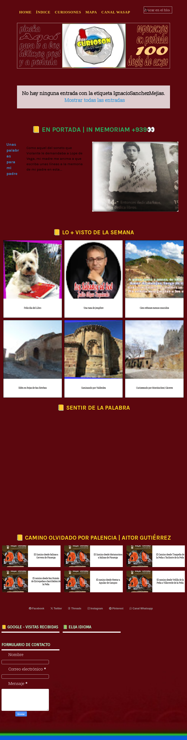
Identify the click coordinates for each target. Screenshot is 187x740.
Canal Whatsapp (141, 608)
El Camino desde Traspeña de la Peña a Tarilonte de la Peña (170, 556)
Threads (74, 608)
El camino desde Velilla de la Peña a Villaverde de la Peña (170, 581)
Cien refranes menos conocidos (154, 308)
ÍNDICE (43, 12)
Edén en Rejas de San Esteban (33, 388)
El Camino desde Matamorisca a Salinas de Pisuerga (108, 556)
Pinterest (116, 608)
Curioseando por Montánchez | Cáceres (154, 388)
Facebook (36, 608)
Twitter (56, 608)
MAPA (91, 12)
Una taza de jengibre (93, 308)
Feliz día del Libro (32, 308)
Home (25, 12)
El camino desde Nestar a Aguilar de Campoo (108, 581)
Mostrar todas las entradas (94, 100)
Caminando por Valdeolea (93, 388)
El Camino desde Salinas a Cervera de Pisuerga (46, 556)
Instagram (95, 608)
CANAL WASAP (115, 12)
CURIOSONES (68, 12)
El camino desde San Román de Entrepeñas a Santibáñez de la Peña (46, 581)
